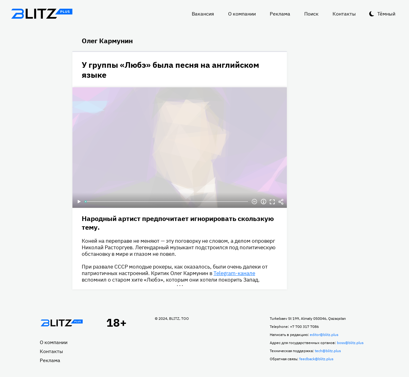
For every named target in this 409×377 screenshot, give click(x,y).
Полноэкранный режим (272, 201)
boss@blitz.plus (350, 342)
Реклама (280, 14)
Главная (61, 323)
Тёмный (386, 14)
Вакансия (203, 14)
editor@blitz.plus (324, 334)
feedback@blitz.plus (316, 358)
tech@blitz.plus (328, 350)
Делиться (281, 201)
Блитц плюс (42, 14)
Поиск (311, 14)
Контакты (344, 14)
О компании (242, 14)
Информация (263, 201)
